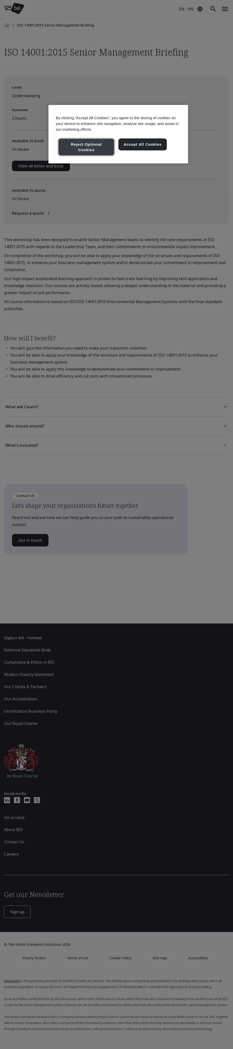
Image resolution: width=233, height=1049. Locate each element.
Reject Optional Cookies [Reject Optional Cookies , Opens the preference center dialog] (86, 147)
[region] (118, 134)
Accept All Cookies (143, 144)
